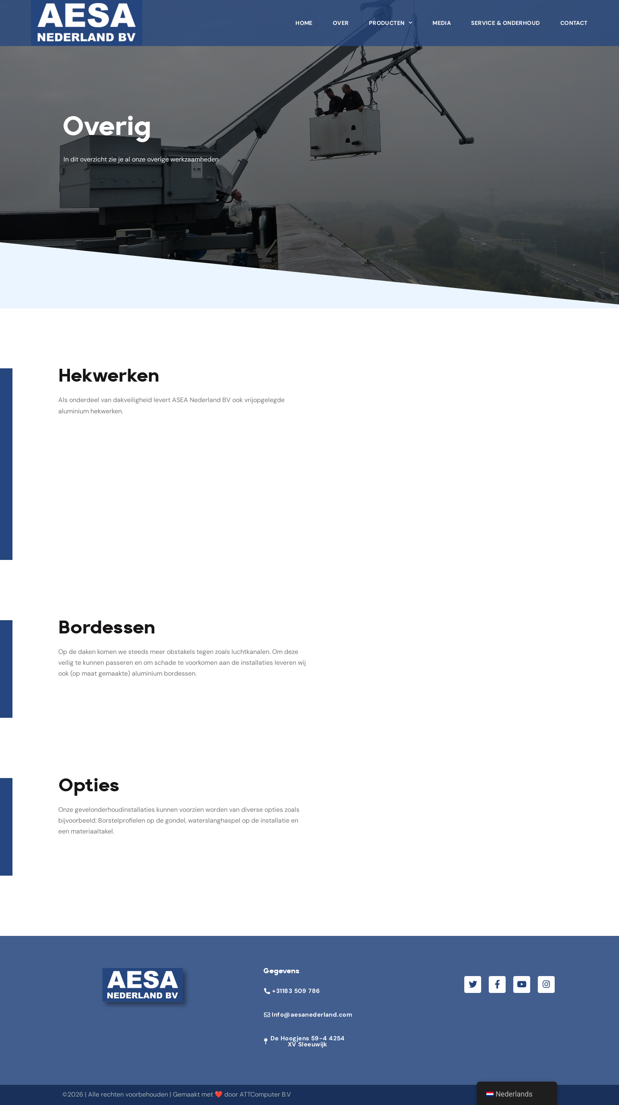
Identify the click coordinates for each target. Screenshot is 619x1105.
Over (341, 19)
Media (441, 19)
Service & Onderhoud (505, 19)
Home (304, 19)
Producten (390, 19)
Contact (574, 19)
